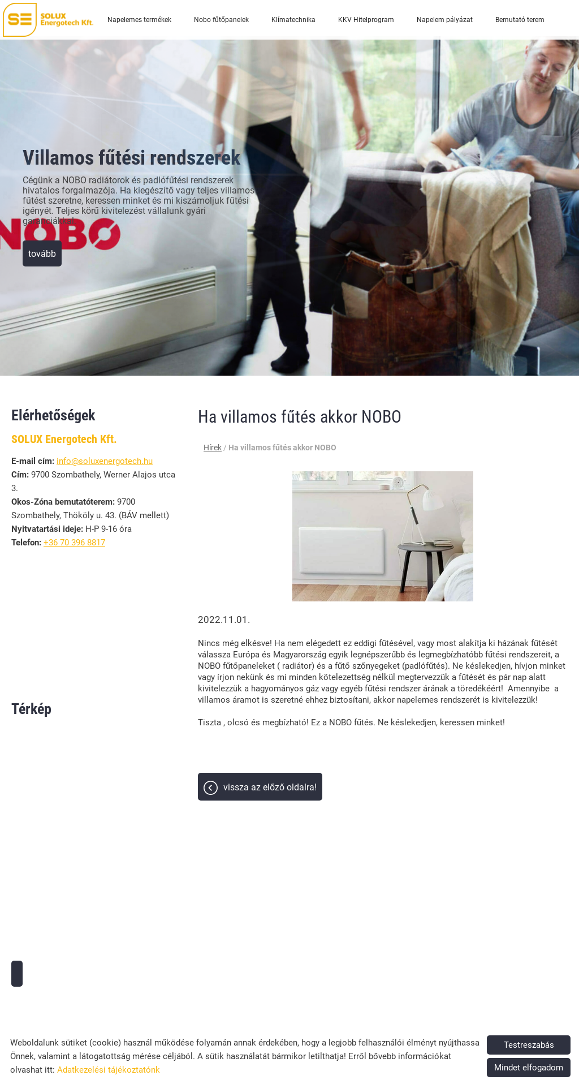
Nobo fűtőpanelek (221, 20)
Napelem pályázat (445, 20)
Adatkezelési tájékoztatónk (108, 1070)
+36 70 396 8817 (74, 542)
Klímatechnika (293, 20)
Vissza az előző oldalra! (270, 787)
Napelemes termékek (139, 20)
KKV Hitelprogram (366, 20)
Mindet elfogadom (528, 1068)
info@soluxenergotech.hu (105, 461)
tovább (42, 253)
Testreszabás (529, 1045)
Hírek (213, 447)
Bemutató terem (520, 20)
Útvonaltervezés (17, 974)
